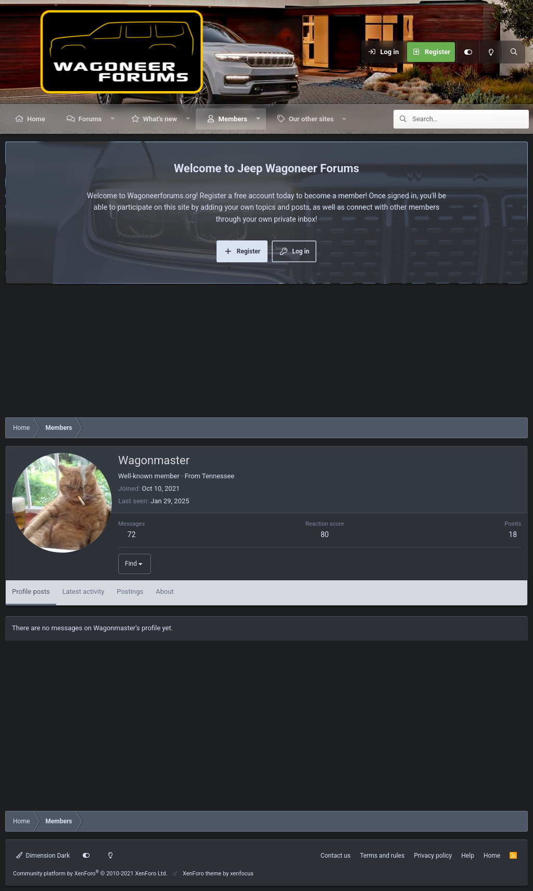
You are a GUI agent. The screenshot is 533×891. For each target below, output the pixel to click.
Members (233, 119)
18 (513, 534)
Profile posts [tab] (31, 591)
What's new (160, 119)
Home (36, 119)
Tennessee (218, 476)
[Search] (513, 52)
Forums (90, 119)
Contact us (336, 855)
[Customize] (467, 52)
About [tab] (165, 591)
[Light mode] (490, 52)
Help (467, 855)
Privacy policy (433, 855)
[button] (112, 119)
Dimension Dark (43, 855)
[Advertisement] (266, 353)
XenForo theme (202, 873)
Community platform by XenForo (90, 873)
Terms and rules (382, 855)
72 (132, 534)
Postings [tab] (130, 591)
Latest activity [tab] (83, 591)
